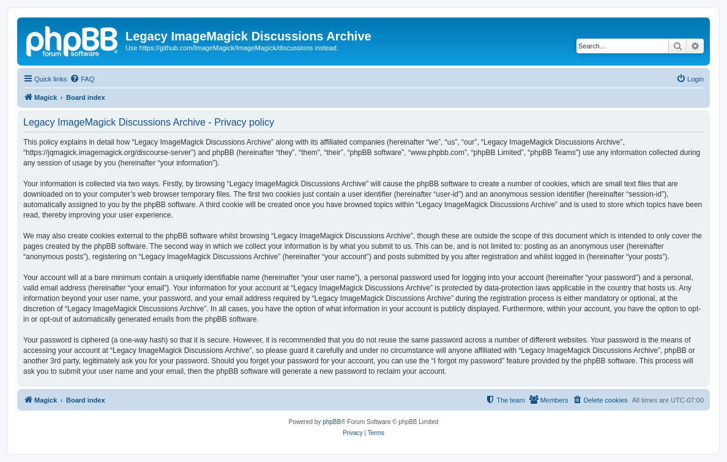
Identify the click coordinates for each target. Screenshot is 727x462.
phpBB (331, 421)
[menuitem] (82, 79)
